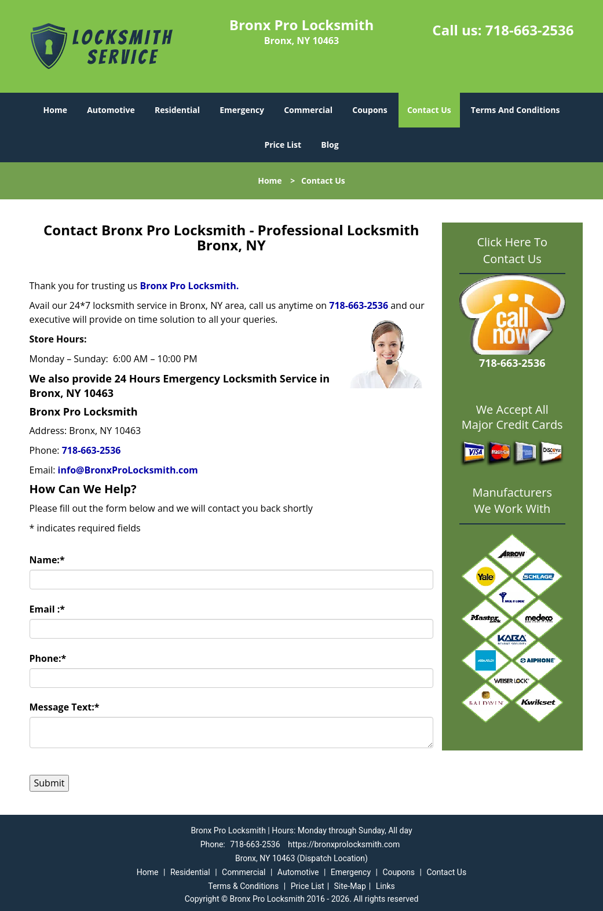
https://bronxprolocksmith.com (344, 844)
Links (385, 886)
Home (55, 109)
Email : (47, 609)
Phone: (48, 658)
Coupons (369, 109)
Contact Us (429, 109)
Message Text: (65, 707)
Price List (282, 144)
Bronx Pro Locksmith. (189, 285)
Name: (47, 559)
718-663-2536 (529, 29)
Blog (329, 144)
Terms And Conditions (515, 109)
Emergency (242, 109)
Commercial (308, 109)
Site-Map (350, 886)
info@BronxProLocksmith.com (128, 470)
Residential (177, 109)
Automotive (111, 109)
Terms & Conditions (243, 886)
